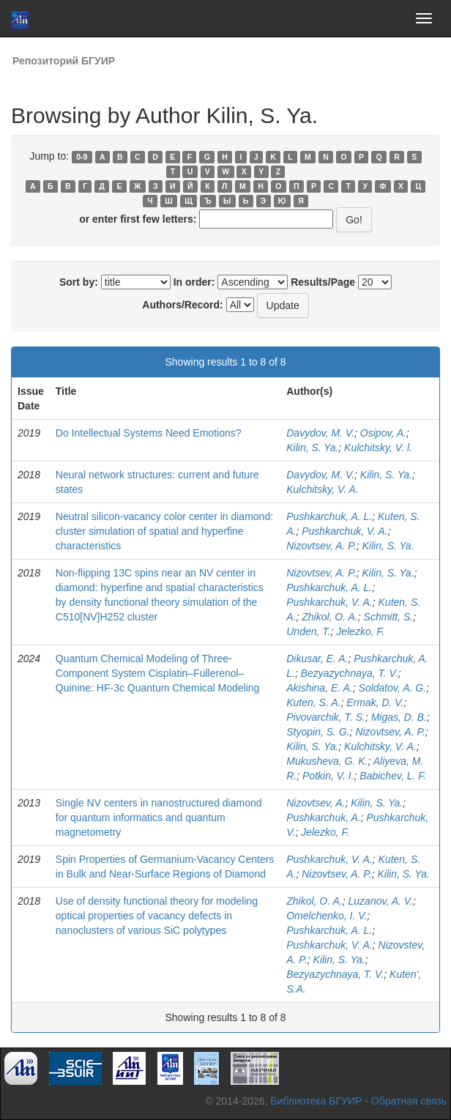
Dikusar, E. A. (317, 658)
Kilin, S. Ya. (312, 447)
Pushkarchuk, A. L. (329, 516)
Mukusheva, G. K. (327, 761)
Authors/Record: (182, 305)
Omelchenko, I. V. (326, 915)
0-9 (81, 156)
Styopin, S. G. (317, 732)
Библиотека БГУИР (316, 1101)
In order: (194, 282)
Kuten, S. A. (313, 702)
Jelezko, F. (360, 631)
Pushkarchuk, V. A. (345, 531)
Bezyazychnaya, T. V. (349, 673)
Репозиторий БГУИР (63, 61)
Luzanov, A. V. (380, 901)
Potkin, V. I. (328, 776)
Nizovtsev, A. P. (321, 546)
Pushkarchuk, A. (323, 817)
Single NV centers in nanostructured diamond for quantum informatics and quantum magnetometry (159, 817)
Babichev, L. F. (392, 776)
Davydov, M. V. (320, 433)
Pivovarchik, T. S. (325, 717)
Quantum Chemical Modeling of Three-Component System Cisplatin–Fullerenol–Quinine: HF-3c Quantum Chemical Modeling (158, 673)
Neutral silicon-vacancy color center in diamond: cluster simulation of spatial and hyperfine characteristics (164, 531)
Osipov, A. (383, 433)
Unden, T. (308, 631)
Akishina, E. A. (319, 688)
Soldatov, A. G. (393, 688)
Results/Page (323, 282)
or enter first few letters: (137, 219)
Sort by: (78, 282)
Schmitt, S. (389, 617)
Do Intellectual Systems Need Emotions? (149, 433)
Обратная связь (409, 1101)
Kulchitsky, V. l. (378, 447)
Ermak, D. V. (374, 702)
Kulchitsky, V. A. (322, 489)
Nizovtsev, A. (315, 803)
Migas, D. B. (399, 717)
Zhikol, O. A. (330, 617)
